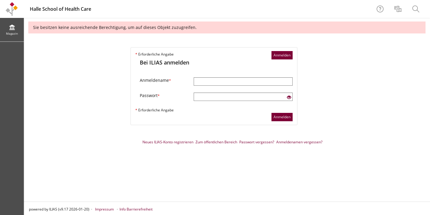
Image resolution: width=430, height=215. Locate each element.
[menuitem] (399, 9)
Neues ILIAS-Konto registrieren (167, 142)
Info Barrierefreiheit (136, 209)
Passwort (150, 95)
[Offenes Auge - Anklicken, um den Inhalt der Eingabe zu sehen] (289, 97)
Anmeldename (155, 80)
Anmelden (282, 55)
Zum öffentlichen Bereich (216, 142)
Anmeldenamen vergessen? (299, 142)
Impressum (104, 209)
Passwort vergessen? (256, 142)
